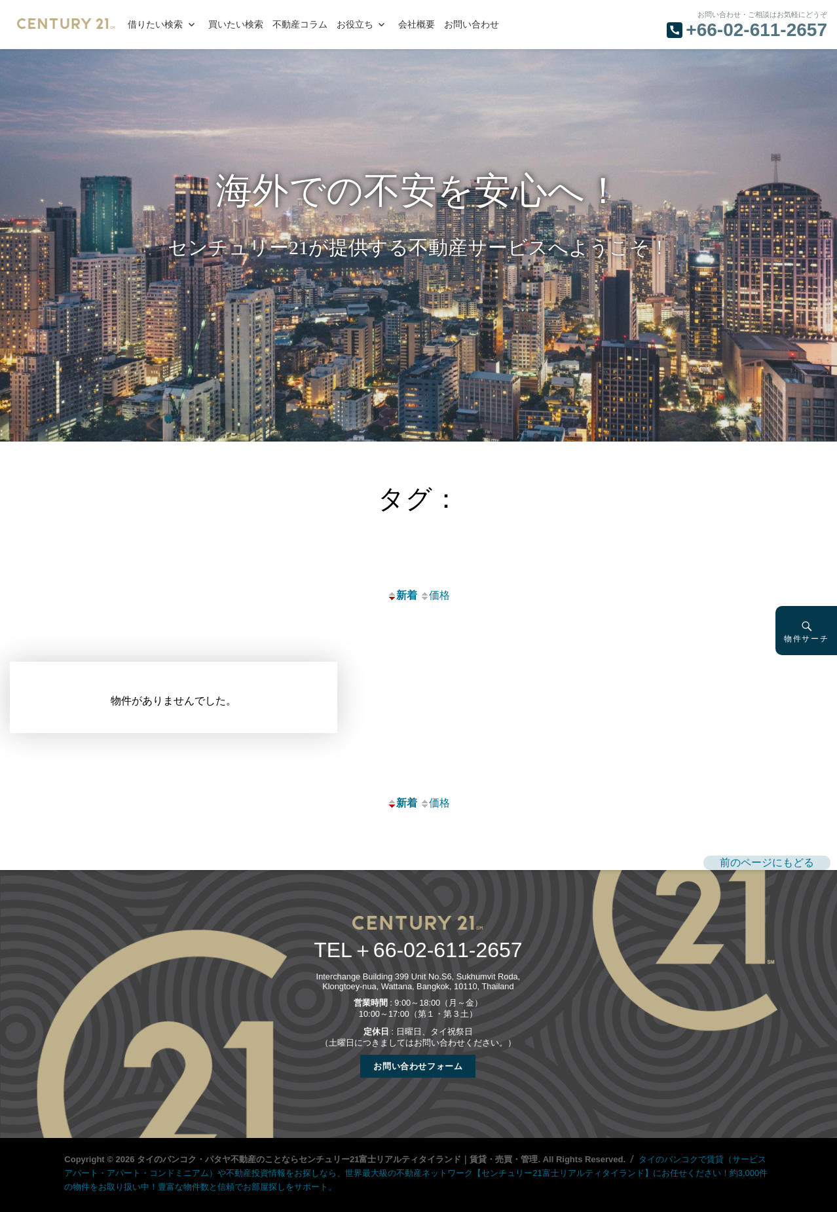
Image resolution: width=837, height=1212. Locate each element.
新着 (402, 595)
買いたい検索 (235, 24)
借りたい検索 (155, 24)
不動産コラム (299, 24)
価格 (435, 595)
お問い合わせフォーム (417, 1066)
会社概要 (416, 24)
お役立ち (355, 24)
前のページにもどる (767, 862)
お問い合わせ (471, 24)
